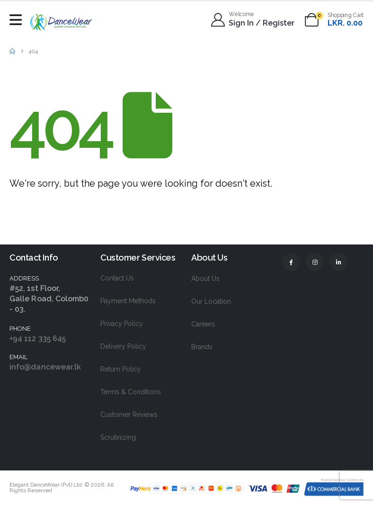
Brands (202, 347)
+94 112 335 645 (37, 338)
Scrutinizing (118, 437)
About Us (205, 278)
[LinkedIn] (338, 262)
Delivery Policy (123, 346)
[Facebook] (291, 262)
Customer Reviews (129, 414)
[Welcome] (253, 19)
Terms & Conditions (130, 392)
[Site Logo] (61, 22)
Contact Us (117, 278)
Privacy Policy (121, 323)
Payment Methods (128, 301)
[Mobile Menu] (18, 20)
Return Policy (120, 369)
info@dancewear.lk (45, 366)
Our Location (211, 301)
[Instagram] (315, 262)
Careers (203, 324)
